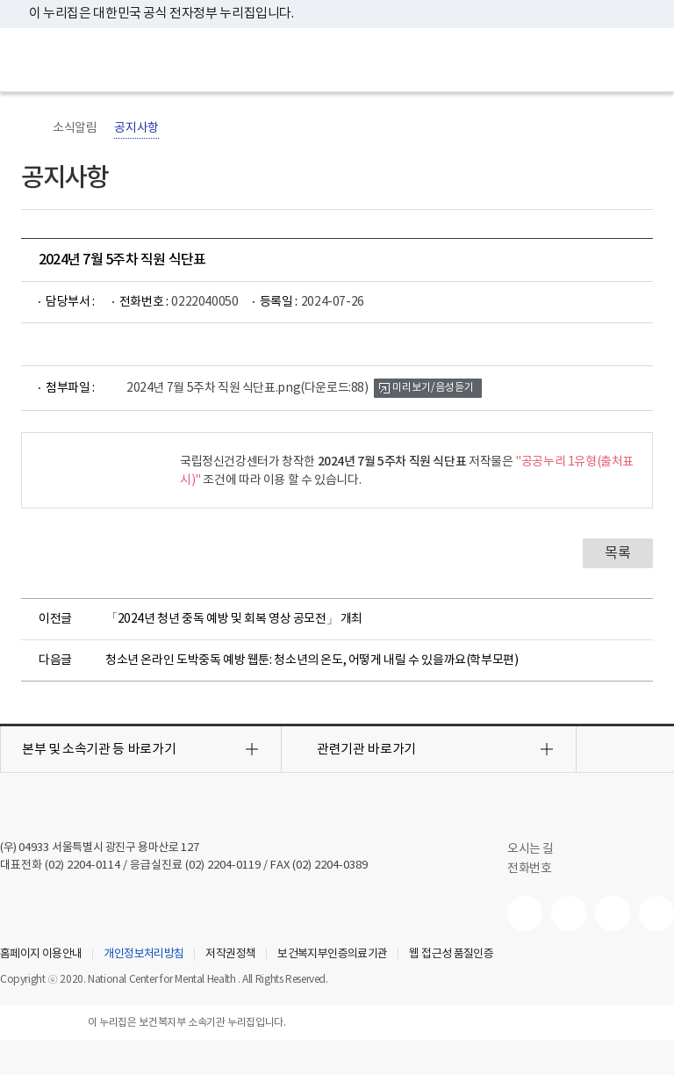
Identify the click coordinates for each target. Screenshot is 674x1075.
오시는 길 (539, 849)
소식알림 (75, 128)
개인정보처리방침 (143, 955)
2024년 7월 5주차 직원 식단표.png (247, 388)
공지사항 (136, 128)
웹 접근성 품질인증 (451, 955)
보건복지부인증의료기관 (332, 955)
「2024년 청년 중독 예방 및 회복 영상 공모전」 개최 (233, 619)
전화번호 (529, 869)
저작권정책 (230, 955)
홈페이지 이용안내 (41, 955)
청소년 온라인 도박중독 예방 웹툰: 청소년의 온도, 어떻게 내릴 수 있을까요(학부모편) (312, 660)
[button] (141, 749)
